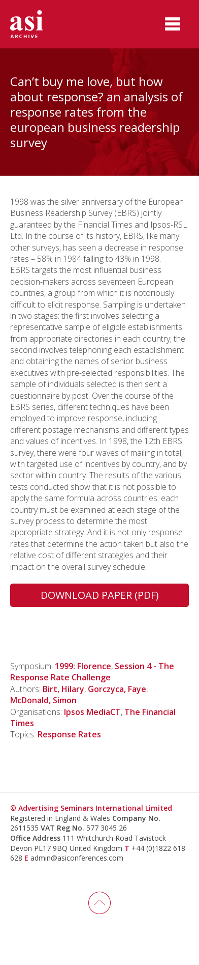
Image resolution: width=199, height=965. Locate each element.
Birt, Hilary (63, 689)
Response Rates (69, 734)
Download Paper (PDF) (100, 595)
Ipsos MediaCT (92, 712)
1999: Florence (83, 666)
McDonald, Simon (43, 700)
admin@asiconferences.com (76, 858)
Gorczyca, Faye (117, 689)
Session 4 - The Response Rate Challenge (92, 671)
